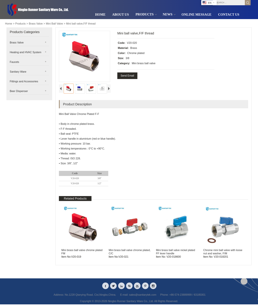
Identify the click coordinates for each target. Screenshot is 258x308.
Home (8, 23)
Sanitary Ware (18, 71)
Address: (59, 297)
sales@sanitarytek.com (142, 297)
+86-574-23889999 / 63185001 (187, 297)
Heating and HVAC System (25, 52)
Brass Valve (36, 23)
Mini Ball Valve (54, 23)
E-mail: (124, 297)
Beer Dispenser (19, 91)
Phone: (164, 297)
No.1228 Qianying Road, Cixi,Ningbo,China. (90, 297)
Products (20, 23)
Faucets (14, 62)
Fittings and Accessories (24, 81)
